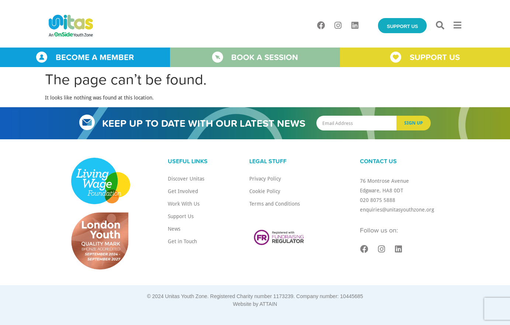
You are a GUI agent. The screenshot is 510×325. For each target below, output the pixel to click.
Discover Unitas (186, 178)
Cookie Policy (264, 191)
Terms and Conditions (274, 203)
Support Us (181, 216)
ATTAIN (268, 304)
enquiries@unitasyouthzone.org (397, 209)
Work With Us (184, 203)
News (174, 228)
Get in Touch (182, 241)
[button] (440, 26)
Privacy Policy (265, 178)
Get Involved (183, 191)
